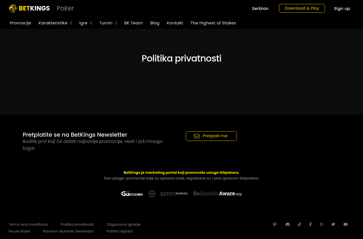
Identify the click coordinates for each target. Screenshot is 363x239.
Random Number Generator (68, 231)
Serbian (257, 8)
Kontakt (175, 23)
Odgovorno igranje (124, 224)
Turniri (108, 23)
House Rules (19, 231)
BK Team (133, 23)
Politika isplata (120, 231)
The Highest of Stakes (213, 23)
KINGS (41, 8)
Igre (85, 23)
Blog (155, 23)
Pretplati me (210, 136)
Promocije (20, 23)
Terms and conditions (28, 224)
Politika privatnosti (77, 224)
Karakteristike (55, 23)
